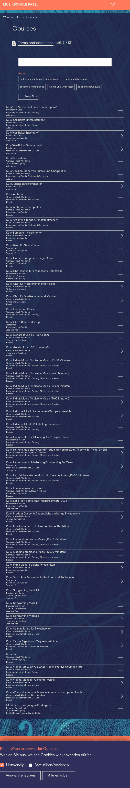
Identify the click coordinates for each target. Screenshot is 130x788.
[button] (65, 727)
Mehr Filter (28, 96)
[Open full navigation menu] (124, 5)
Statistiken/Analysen (52, 765)
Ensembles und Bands (32, 87)
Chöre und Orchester (61, 87)
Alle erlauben (59, 775)
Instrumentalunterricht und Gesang (39, 79)
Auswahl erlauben (20, 775)
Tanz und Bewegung (89, 87)
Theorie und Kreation (75, 79)
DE (113, 5)
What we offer (11, 17)
